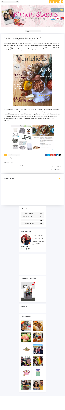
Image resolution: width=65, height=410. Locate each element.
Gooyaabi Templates (27, 407)
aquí (22, 112)
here (56, 43)
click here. (28, 242)
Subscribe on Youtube (33, 216)
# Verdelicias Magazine (14, 155)
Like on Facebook (33, 212)
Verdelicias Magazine (38, 41)
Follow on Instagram (33, 219)
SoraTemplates (10, 407)
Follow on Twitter (33, 209)
